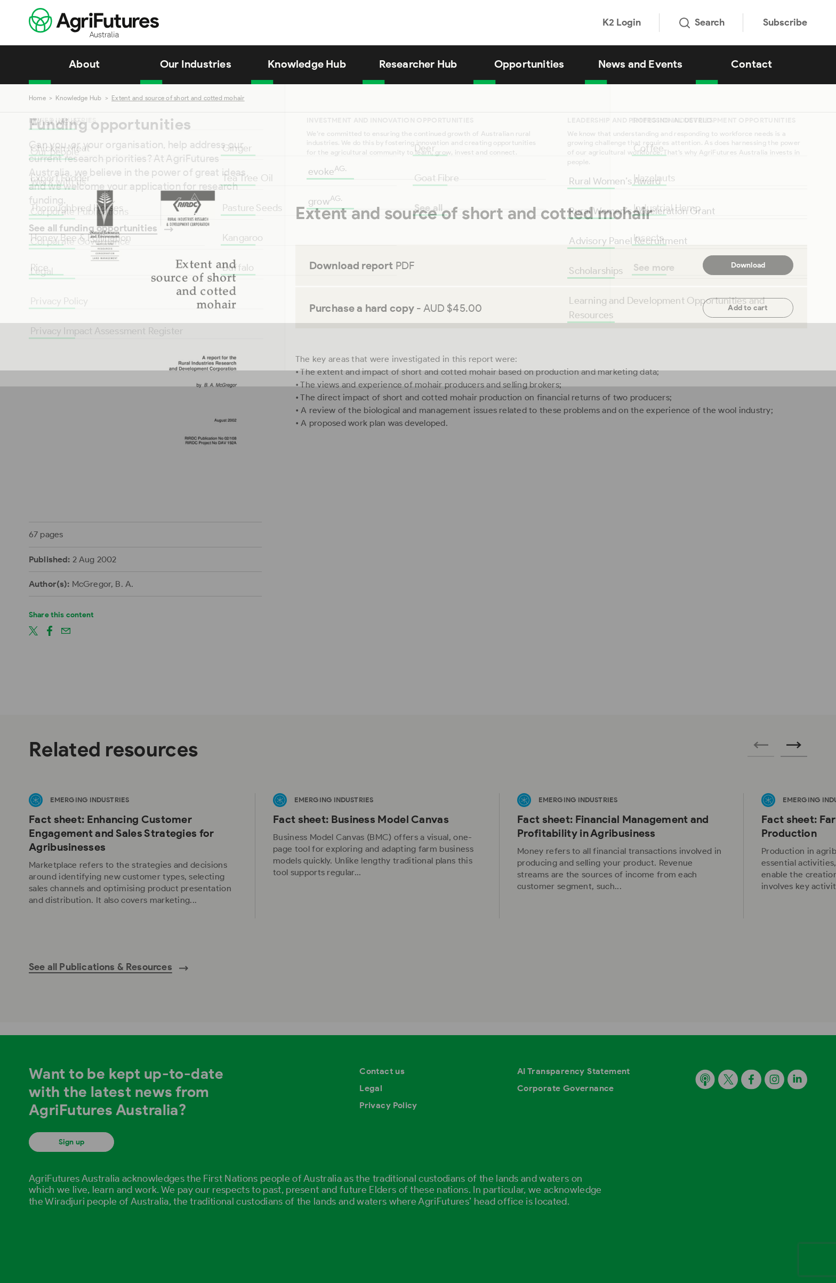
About (84, 64)
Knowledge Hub (307, 64)
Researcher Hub (418, 64)
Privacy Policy (388, 1105)
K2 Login (621, 22)
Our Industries (195, 64)
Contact (751, 64)
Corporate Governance (565, 1088)
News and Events (640, 64)
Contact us (382, 1071)
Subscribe (785, 22)
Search (702, 22)
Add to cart (748, 307)
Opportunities (529, 64)
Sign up (71, 1142)
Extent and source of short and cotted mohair (178, 98)
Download (748, 265)
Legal (370, 1088)
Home (37, 98)
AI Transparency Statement (573, 1071)
